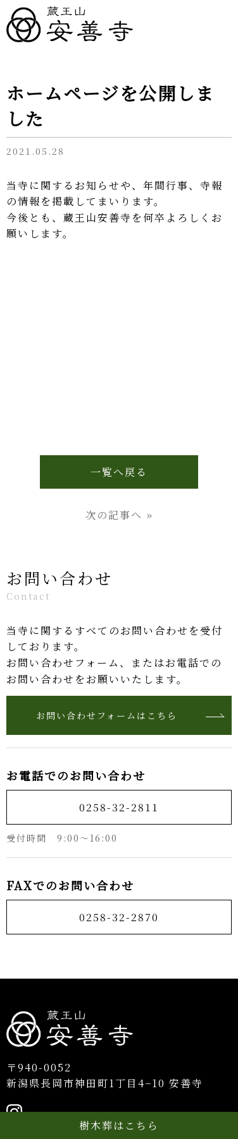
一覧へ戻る (119, 472)
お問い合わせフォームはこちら (130, 715)
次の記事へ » (119, 515)
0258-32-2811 (119, 807)
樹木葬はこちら (119, 1125)
